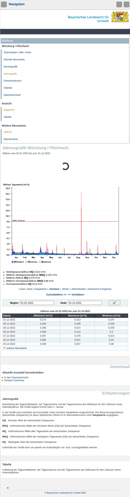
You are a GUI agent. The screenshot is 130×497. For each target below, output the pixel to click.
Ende (64, 303)
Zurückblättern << (56, 294)
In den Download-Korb (16, 377)
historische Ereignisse (100, 289)
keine (29, 289)
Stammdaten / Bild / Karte (17, 52)
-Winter (65, 289)
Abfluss (8, 132)
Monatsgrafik (11, 66)
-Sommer (54, 289)
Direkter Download (14, 380)
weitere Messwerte (17, 348)
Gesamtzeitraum (12, 80)
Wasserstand (11, 139)
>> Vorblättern (76, 294)
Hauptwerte (40, 289)
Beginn (14, 303)
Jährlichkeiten (78, 289)
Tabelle (7, 117)
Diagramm (9, 109)
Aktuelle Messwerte (14, 59)
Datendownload (12, 95)
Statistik (8, 88)
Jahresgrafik (10, 73)
